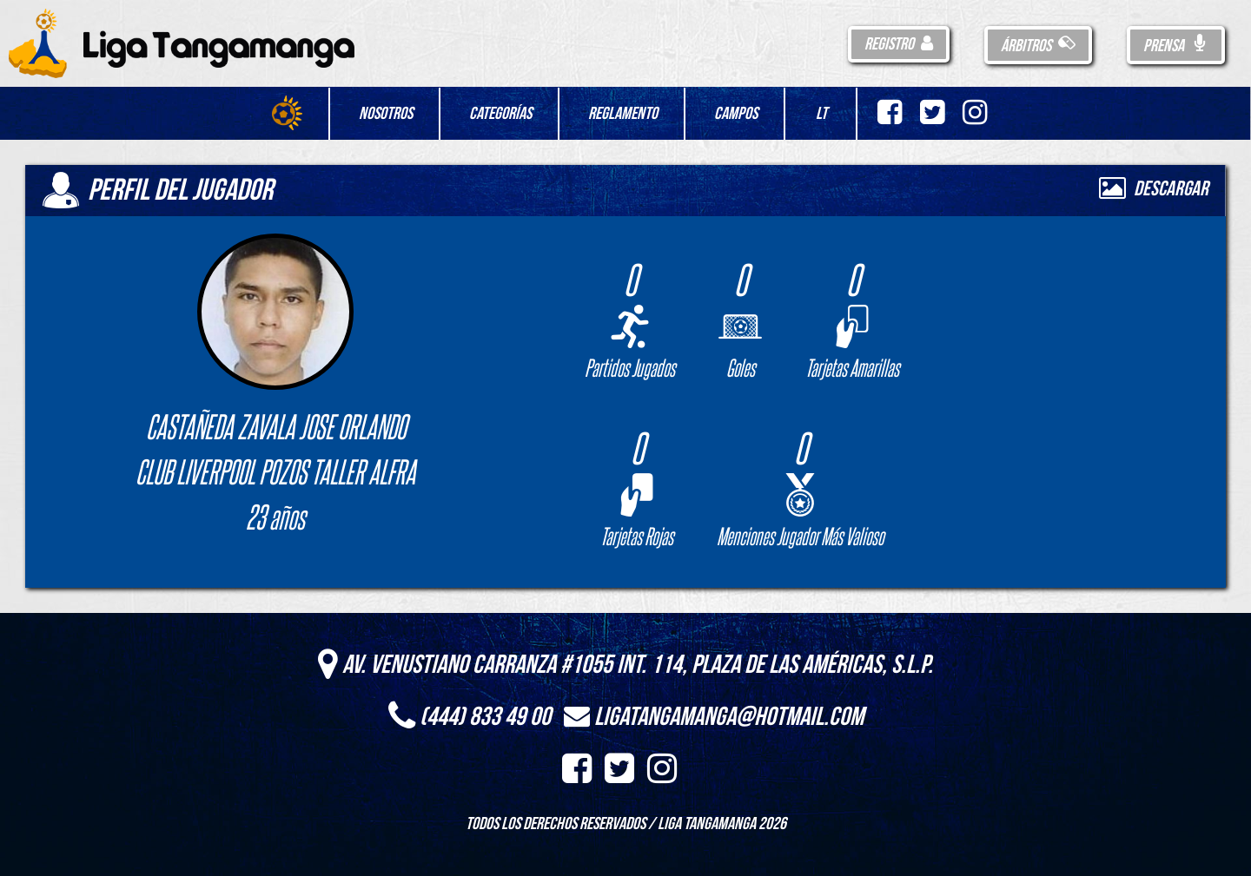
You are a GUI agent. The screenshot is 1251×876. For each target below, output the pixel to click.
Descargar (1153, 188)
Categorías (500, 113)
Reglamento (623, 113)
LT (821, 113)
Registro (898, 44)
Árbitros (1038, 46)
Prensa (1175, 46)
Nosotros (386, 113)
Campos (736, 113)
